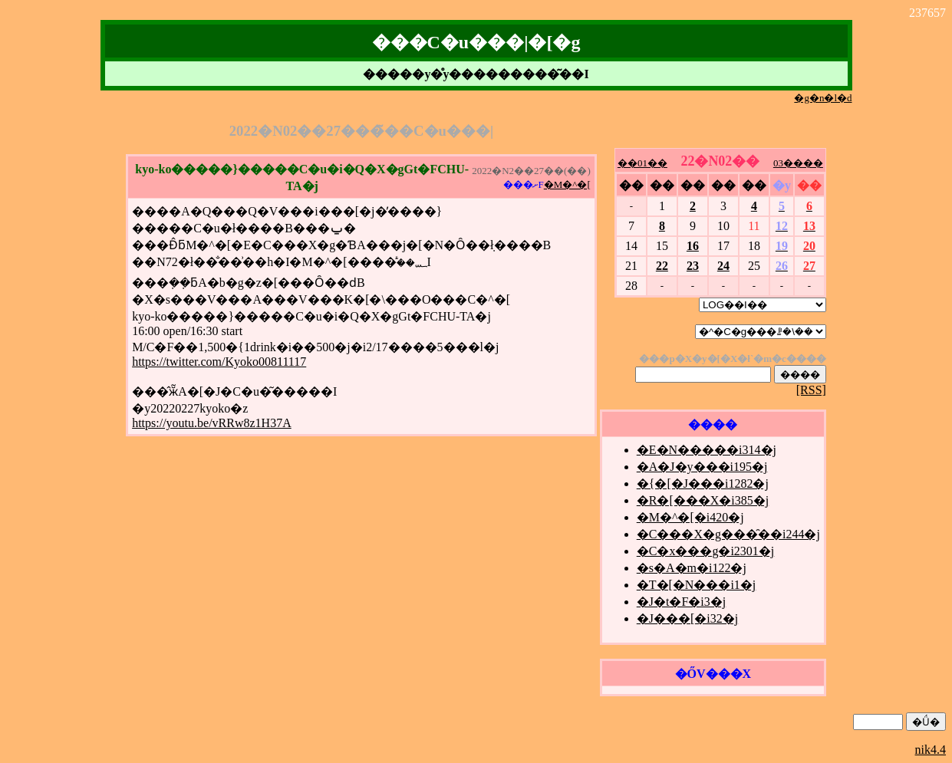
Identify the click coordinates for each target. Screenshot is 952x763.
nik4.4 (930, 749)
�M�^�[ (567, 184)
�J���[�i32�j (687, 618)
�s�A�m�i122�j (691, 567)
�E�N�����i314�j (706, 449)
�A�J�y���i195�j (702, 466)
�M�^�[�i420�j (690, 517)
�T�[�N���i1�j (696, 584)
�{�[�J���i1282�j (703, 483)
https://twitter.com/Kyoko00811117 (219, 361)
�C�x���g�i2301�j (706, 550)
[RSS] (811, 389)
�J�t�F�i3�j (681, 601)
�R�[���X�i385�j (703, 500)
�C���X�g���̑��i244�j (728, 534)
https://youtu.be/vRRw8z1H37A (212, 422)
